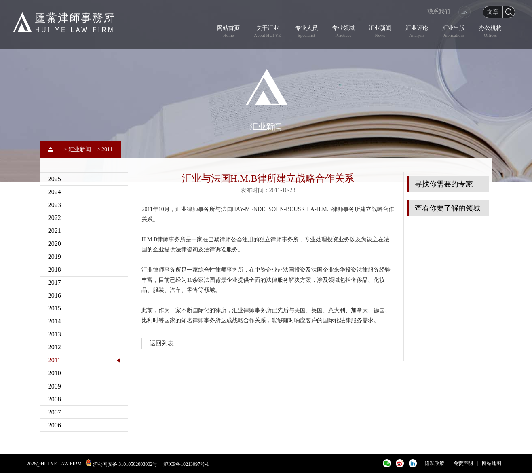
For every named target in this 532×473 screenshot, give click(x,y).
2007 (54, 412)
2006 (54, 425)
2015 (54, 308)
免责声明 (463, 463)
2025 (54, 178)
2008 (54, 399)
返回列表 (162, 343)
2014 (54, 321)
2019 (54, 256)
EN (464, 12)
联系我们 (438, 11)
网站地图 (491, 463)
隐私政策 (434, 463)
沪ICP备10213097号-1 (186, 464)
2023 (54, 204)
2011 (54, 360)
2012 (54, 347)
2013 (54, 334)
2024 (54, 191)
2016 (54, 295)
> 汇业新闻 (77, 149)
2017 (54, 282)
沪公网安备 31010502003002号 (125, 464)
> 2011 (105, 149)
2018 (54, 269)
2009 (54, 386)
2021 (54, 230)
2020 (54, 243)
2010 (54, 373)
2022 (54, 217)
